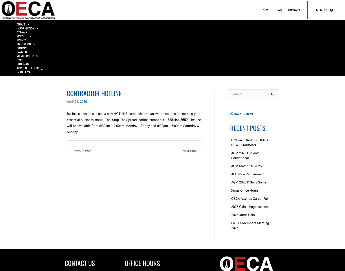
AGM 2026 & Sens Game (248, 137)
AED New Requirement (247, 129)
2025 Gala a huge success (250, 162)
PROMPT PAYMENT (182, 25)
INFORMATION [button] (60, 25)
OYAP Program (257, 25)
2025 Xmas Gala (243, 170)
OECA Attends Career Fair (250, 154)
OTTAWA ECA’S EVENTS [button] (103, 25)
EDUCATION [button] (145, 25)
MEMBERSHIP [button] (220, 25)
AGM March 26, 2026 (246, 121)
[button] (27, 26)
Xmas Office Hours (245, 146)
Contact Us (296, 10)
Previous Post (79, 106)
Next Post (191, 106)
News (266, 10)
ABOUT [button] (27, 25)
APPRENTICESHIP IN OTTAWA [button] (303, 25)
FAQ (279, 10)
